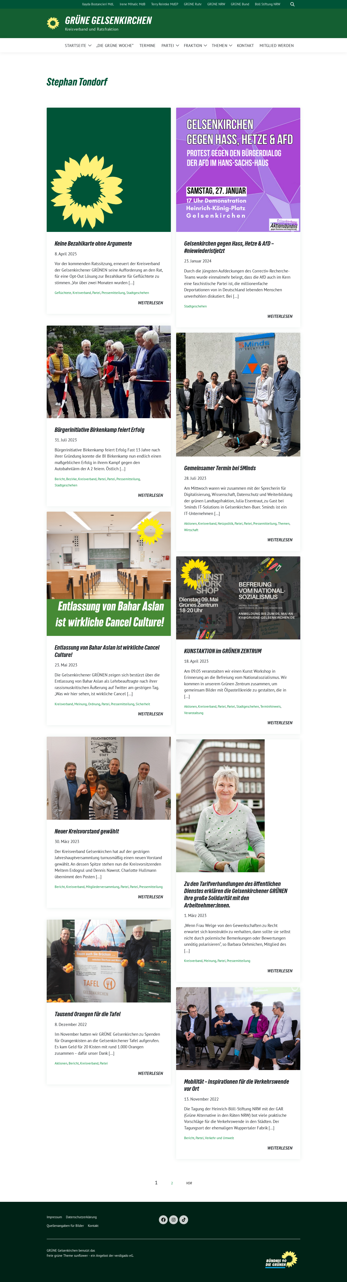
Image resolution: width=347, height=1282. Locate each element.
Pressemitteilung (113, 293)
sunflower (81, 1255)
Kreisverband (82, 293)
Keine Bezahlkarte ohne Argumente (93, 243)
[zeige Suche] (292, 4)
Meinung (80, 704)
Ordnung (94, 704)
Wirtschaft (191, 530)
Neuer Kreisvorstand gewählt (87, 831)
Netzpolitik (225, 523)
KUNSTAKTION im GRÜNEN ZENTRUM (222, 651)
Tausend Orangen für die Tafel (88, 1014)
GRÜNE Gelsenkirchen (108, 20)
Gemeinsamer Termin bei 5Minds (220, 468)
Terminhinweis (270, 706)
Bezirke (71, 479)
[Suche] (286, 4)
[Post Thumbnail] (109, 169)
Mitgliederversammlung (102, 887)
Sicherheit (143, 704)
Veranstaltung (193, 713)
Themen (283, 523)
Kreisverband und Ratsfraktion (92, 29)
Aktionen (190, 523)
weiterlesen (150, 302)
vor (189, 1183)
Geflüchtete (63, 293)
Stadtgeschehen (137, 293)
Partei (96, 293)
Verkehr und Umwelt (219, 1138)
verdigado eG (123, 1255)
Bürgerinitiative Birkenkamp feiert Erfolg (100, 429)
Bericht (60, 479)
